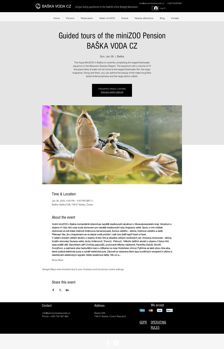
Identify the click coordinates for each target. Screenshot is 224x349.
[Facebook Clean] (108, 343)
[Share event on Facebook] (53, 290)
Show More (57, 260)
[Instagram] (116, 343)
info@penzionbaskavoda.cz (151, 3)
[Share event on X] (60, 290)
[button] (144, 18)
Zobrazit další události (112, 92)
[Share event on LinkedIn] (67, 290)
